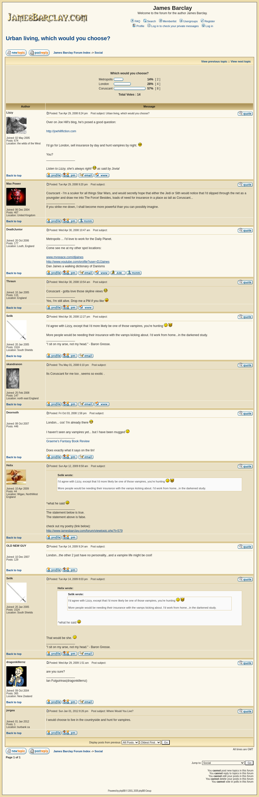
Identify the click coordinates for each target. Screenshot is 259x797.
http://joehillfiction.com (61, 131)
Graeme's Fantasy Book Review (68, 441)
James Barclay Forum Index (71, 52)
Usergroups (189, 21)
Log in (207, 26)
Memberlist (168, 21)
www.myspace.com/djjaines (64, 257)
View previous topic (214, 61)
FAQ (135, 21)
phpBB (122, 790)
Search (149, 21)
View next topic (241, 61)
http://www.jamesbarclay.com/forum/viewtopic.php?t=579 (84, 531)
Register (208, 21)
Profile (138, 26)
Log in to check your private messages (173, 26)
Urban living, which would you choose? (58, 38)
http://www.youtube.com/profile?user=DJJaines (78, 261)
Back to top (13, 175)
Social (99, 52)
